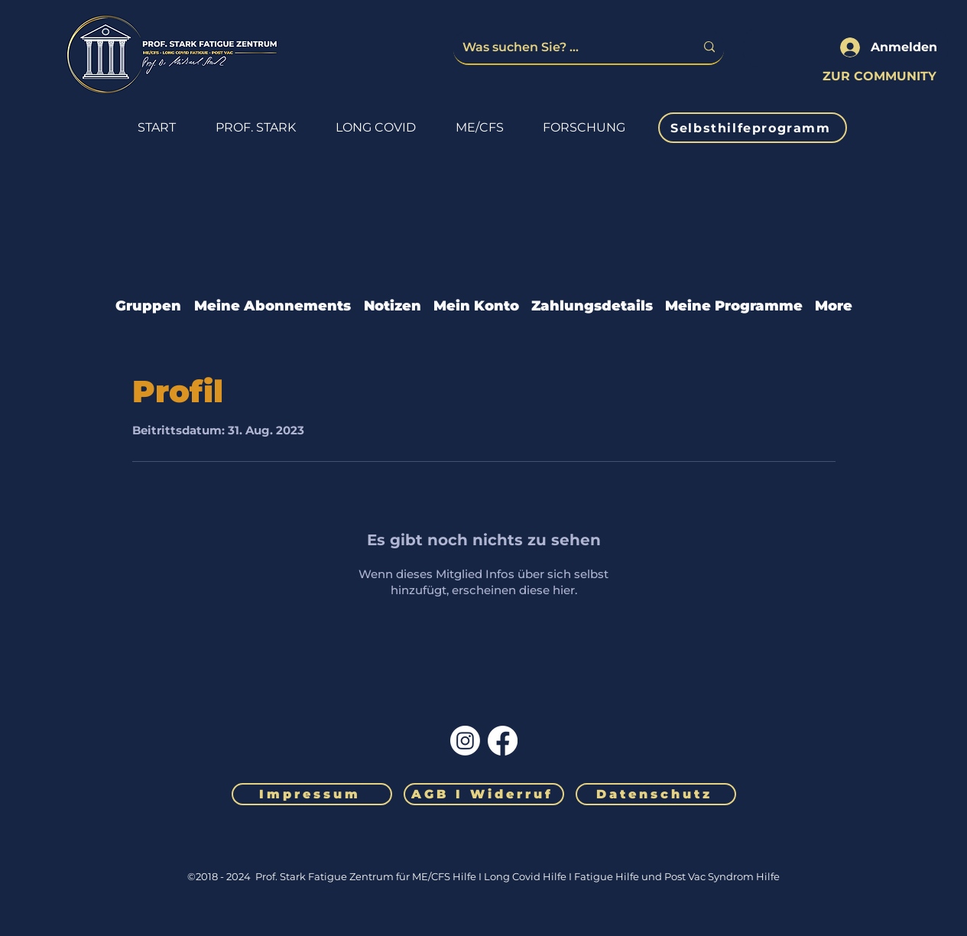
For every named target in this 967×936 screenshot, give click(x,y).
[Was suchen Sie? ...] (567, 47)
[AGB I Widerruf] (484, 794)
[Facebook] (503, 741)
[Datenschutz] (656, 794)
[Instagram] (465, 741)
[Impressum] (312, 794)
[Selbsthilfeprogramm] (752, 127)
